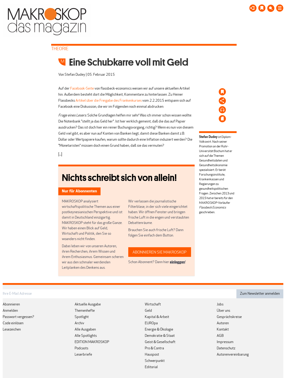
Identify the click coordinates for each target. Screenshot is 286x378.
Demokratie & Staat (160, 336)
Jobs (220, 304)
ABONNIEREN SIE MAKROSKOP (159, 252)
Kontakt (223, 329)
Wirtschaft (153, 304)
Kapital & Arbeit (157, 317)
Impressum (225, 342)
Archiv (79, 323)
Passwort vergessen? (18, 317)
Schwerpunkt (155, 361)
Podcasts (81, 348)
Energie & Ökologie (159, 329)
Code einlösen (13, 323)
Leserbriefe (83, 355)
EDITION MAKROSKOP (92, 342)
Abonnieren (11, 304)
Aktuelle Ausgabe (88, 304)
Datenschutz (226, 348)
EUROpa (151, 323)
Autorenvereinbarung (233, 355)
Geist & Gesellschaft (160, 342)
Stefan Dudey (75, 75)
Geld (148, 311)
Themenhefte (85, 311)
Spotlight (82, 317)
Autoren (223, 323)
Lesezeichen (12, 329)
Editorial (151, 367)
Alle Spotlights (86, 336)
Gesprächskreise (229, 317)
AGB (220, 336)
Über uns (223, 311)
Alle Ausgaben (85, 329)
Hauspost (152, 355)
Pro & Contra (154, 348)
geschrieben (206, 212)
